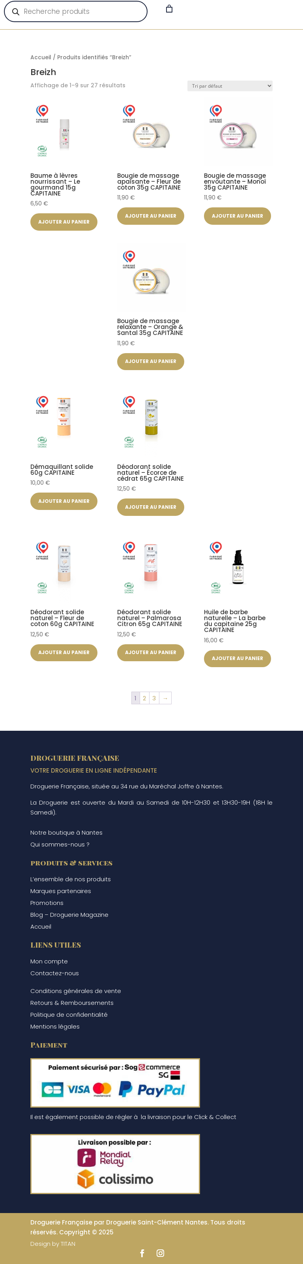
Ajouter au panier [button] (64, 221)
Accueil (40, 57)
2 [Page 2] (144, 698)
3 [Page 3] (154, 698)
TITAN (68, 1244)
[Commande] (230, 86)
